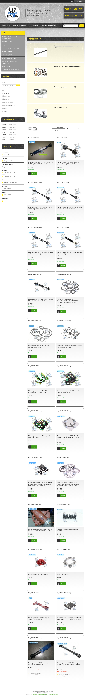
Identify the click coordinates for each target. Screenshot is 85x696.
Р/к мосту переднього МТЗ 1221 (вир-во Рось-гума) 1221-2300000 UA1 (40, 391)
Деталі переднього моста (64, 87)
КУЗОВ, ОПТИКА (7, 51)
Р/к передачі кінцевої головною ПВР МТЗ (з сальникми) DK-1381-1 (69, 346)
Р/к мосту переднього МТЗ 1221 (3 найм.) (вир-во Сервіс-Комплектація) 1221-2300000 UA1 (69, 437)
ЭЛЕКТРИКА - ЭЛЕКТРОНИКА (10, 48)
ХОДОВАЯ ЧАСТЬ (7, 45)
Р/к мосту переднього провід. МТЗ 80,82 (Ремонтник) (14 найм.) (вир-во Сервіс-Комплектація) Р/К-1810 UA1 (40, 484)
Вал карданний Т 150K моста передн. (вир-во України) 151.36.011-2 (68, 163)
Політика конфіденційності (52, 694)
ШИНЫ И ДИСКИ (7, 55)
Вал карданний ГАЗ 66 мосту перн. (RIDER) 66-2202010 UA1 (38, 663)
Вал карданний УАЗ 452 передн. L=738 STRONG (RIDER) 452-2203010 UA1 (40, 208)
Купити (34, 173)
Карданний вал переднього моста (67, 46)
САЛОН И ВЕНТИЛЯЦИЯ (9, 58)
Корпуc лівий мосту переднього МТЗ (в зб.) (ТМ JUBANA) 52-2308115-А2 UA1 (40, 529)
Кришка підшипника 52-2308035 (38, 574)
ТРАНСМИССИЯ (7, 41)
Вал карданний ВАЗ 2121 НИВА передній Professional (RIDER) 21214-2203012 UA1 (40, 253)
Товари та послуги (19, 25)
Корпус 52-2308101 (63, 574)
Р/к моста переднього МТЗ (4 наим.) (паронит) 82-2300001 (39, 346)
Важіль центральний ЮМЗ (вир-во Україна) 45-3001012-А (38, 618)
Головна (5, 25)
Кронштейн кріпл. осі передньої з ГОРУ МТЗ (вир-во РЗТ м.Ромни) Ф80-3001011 (69, 618)
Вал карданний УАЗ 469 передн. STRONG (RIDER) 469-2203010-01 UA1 (69, 208)
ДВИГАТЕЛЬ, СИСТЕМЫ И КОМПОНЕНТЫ (9, 37)
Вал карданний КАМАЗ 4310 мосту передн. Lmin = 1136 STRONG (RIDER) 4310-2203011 (68, 664)
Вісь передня (59, 107)
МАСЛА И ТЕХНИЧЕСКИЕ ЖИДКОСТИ (9, 62)
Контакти (35, 25)
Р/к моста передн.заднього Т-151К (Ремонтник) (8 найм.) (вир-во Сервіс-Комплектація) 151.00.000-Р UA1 (68, 484)
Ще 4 (5, 111)
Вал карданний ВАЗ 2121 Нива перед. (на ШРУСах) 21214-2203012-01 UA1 (40, 163)
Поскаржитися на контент (39, 694)
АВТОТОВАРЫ (6, 66)
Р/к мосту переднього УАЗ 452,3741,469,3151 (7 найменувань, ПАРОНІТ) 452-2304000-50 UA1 (67, 300)
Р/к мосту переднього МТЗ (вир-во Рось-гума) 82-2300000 (40, 436)
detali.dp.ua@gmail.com (10, 182)
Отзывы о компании (49, 25)
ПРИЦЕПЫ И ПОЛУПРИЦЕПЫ (11, 69)
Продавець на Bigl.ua (42, 692)
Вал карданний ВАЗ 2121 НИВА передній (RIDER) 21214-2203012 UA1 (40, 299)
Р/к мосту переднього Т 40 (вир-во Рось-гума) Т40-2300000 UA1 (69, 391)
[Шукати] (81, 25)
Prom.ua (51, 691)
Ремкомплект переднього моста (66, 66)
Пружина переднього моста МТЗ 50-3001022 (68, 529)
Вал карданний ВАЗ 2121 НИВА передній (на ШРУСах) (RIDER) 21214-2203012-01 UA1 (69, 254)
